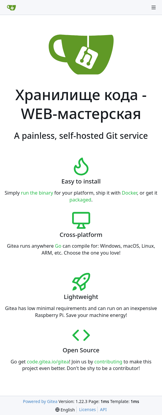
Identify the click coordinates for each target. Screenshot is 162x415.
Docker (129, 193)
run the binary (37, 193)
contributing (108, 361)
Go (58, 246)
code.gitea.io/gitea (48, 361)
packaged (80, 199)
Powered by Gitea (40, 401)
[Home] (11, 7)
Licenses (87, 409)
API (103, 409)
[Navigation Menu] (153, 7)
